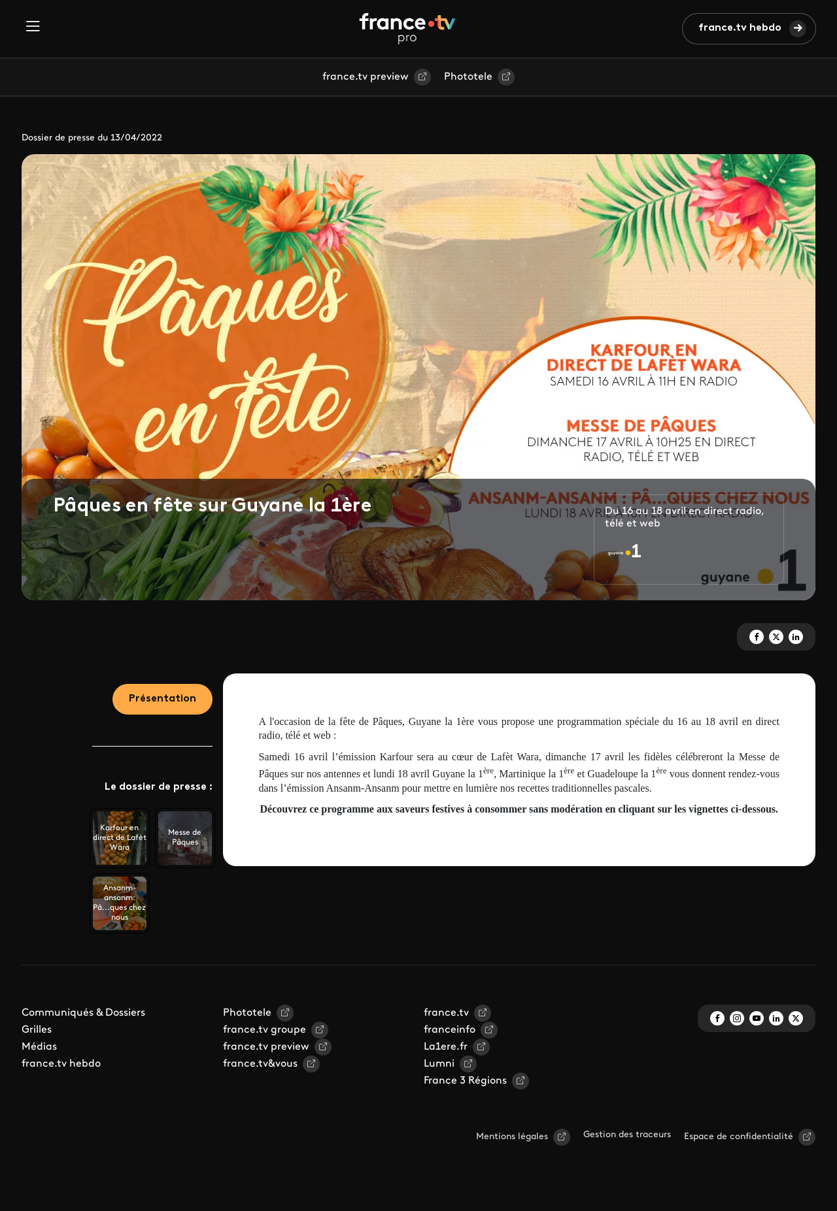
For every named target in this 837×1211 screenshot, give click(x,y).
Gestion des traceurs (627, 1135)
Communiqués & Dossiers (83, 1013)
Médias (39, 1047)
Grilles (37, 1030)
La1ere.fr (446, 1047)
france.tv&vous (260, 1064)
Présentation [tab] (162, 699)
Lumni (439, 1064)
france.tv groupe (264, 1030)
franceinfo (449, 1030)
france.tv (446, 1013)
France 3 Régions (465, 1081)
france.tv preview (365, 77)
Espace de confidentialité (738, 1137)
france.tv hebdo (739, 28)
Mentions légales (512, 1137)
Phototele (468, 77)
